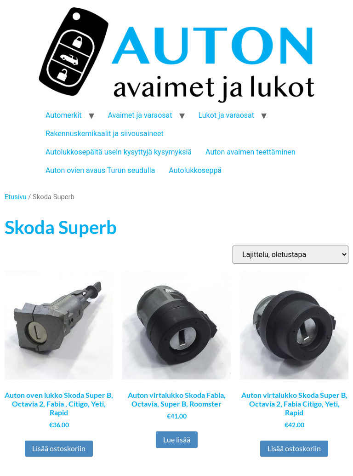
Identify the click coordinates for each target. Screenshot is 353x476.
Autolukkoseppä (195, 170)
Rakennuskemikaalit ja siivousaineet (105, 133)
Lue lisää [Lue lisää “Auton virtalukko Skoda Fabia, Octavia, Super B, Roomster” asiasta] (176, 439)
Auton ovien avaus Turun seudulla (100, 170)
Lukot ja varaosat (227, 115)
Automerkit (64, 115)
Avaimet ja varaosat (140, 115)
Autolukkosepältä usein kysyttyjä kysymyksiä (119, 152)
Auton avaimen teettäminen (250, 152)
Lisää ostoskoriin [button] (58, 448)
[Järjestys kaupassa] (290, 255)
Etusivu (16, 197)
